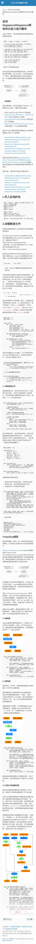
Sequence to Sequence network (13, 550)
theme (23, 939)
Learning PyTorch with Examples (15, 119)
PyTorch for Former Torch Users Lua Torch (19, 124)
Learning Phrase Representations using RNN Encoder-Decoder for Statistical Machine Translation (18, 140)
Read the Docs (7, 940)
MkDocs (12, 939)
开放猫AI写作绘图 (11, 929)
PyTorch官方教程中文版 (19, 3)
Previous (7, 919)
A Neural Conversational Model (15, 153)
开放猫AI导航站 (15, 926)
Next (29, 919)
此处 (12, 268)
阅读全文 (18, 912)
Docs (4, 9)
